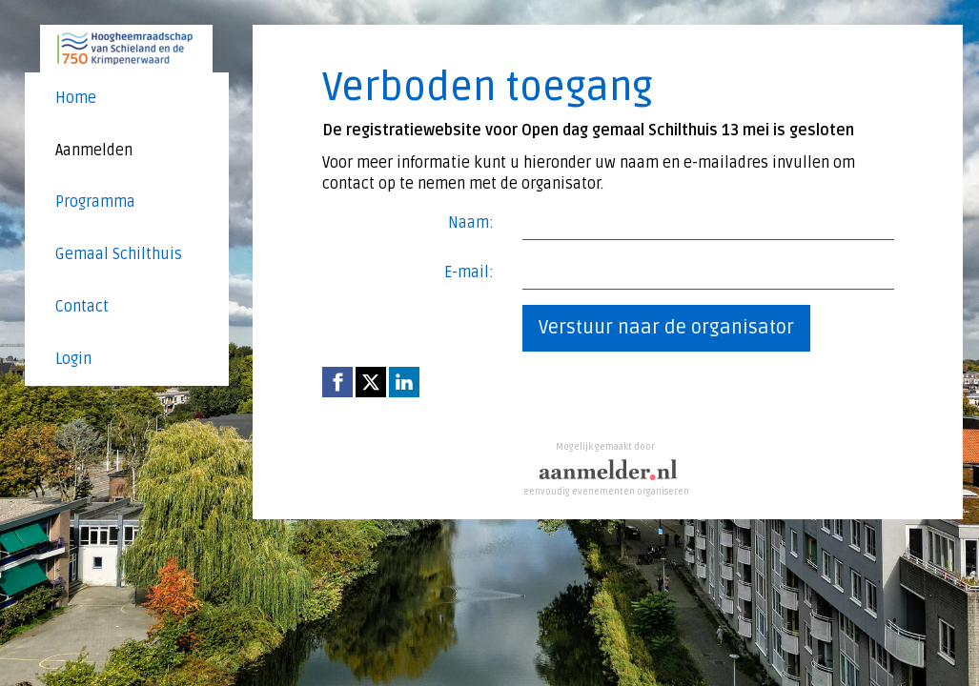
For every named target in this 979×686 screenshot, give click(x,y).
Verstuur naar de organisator (666, 327)
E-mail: (469, 272)
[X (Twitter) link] (371, 382)
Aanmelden (94, 150)
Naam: (471, 222)
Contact (82, 306)
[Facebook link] (337, 382)
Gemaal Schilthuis (118, 254)
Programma (95, 202)
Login (73, 359)
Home (75, 98)
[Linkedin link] (404, 382)
